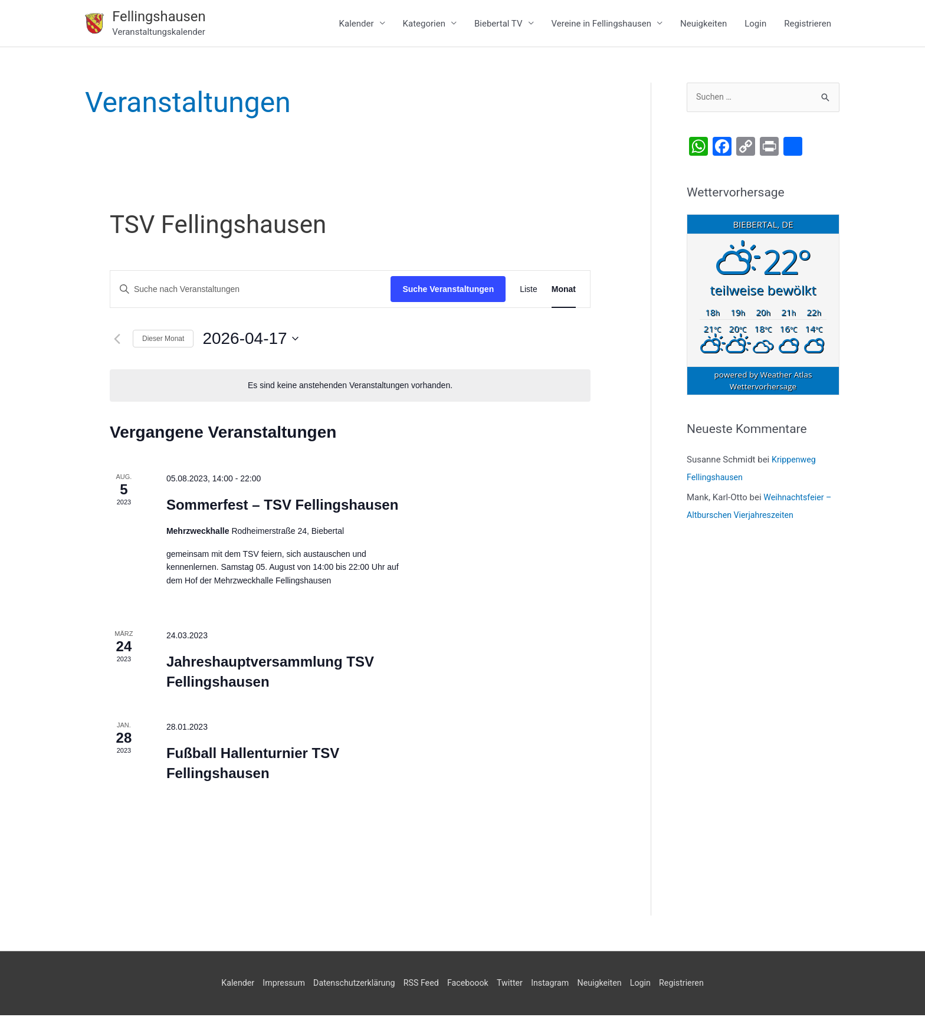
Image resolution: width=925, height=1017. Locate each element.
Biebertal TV (498, 24)
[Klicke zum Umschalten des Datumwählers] (250, 340)
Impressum (274, 984)
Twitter (512, 984)
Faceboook (468, 984)
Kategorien (424, 24)
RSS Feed (418, 984)
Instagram (555, 984)
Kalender (356, 24)
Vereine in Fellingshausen (602, 24)
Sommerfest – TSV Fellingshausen (282, 506)
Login (755, 24)
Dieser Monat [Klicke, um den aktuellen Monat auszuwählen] (163, 340)
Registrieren (807, 24)
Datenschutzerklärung (348, 984)
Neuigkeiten (703, 24)
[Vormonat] (117, 340)
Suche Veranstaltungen (448, 291)
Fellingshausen (162, 17)
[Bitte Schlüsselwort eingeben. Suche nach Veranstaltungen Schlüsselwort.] (250, 291)
